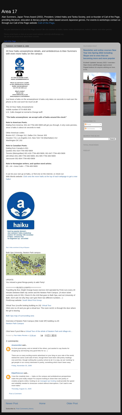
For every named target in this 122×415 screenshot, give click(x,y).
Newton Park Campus (15, 323)
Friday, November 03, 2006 (22, 366)
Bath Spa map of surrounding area (20, 316)
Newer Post (12, 403)
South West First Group (32, 300)
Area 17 (9, 11)
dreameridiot (17, 345)
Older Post (72, 403)
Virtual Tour (46, 305)
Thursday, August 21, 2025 (21, 389)
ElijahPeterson (17, 373)
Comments (90, 129)
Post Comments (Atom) (24, 409)
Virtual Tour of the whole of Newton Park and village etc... (49, 331)
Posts (88, 124)
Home (42, 403)
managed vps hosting (48, 381)
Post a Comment (15, 394)
